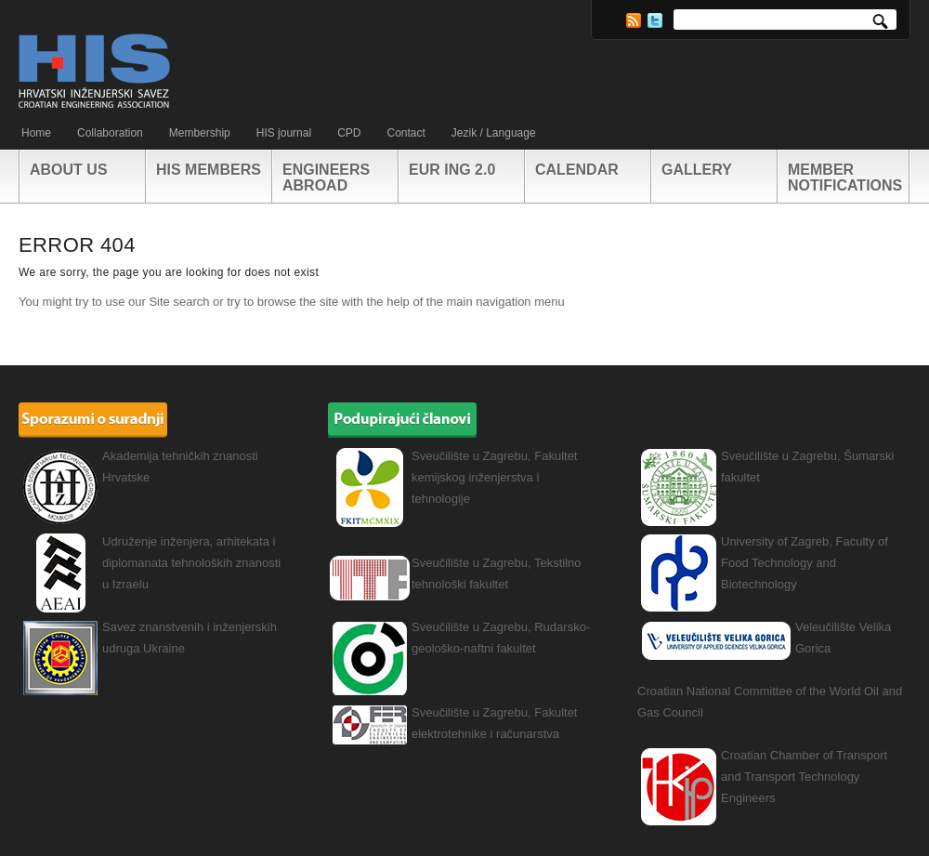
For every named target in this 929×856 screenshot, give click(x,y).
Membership (199, 132)
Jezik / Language (493, 132)
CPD (348, 132)
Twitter (655, 20)
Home (36, 132)
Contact (405, 132)
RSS (633, 20)
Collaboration (110, 132)
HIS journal (283, 132)
